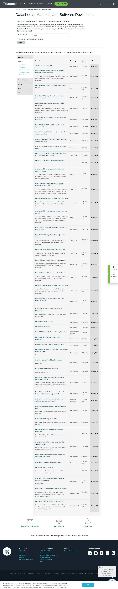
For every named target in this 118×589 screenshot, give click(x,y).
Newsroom (22, 555)
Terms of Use (47, 573)
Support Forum (88, 526)
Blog (41, 561)
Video (19, 92)
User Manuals (22, 64)
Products (22, 4)
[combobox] (50, 35)
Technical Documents (23, 79)
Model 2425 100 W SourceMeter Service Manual (49, 501)
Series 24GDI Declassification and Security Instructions (51, 332)
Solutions (31, 4)
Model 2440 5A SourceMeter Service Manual (48, 462)
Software (20, 84)
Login (104, 3)
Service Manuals (23, 74)
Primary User (22, 67)
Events (21, 557)
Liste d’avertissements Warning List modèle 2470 (49, 344)
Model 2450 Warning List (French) (45, 467)
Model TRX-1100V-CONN (42, 326)
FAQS (19, 88)
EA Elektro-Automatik (26, 559)
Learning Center (45, 557)
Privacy (38, 573)
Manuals (20, 61)
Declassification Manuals (24, 69)
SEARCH (21, 42)
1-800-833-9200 (45, 551)
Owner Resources (46, 559)
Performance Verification (24, 72)
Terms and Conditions (59, 573)
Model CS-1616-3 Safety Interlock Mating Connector (50, 160)
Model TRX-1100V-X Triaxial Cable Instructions (48, 360)
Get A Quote (61, 4)
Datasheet (20, 57)
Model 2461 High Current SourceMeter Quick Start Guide (51, 285)
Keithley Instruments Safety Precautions (46, 368)
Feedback (90, 573)
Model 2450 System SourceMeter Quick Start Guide (50, 249)
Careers (21, 553)
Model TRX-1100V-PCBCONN (44, 321)
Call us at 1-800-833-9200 (76, 573)
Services (40, 4)
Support (49, 4)
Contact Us (43, 553)
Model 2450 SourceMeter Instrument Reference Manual (51, 260)
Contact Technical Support (30, 526)
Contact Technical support (49, 555)
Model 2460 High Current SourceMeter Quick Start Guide (51, 198)
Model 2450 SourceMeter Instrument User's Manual (50, 273)
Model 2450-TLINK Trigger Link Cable (46, 419)
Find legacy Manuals (81, 536)
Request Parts (59, 526)
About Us (22, 551)
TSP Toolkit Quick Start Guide (43, 65)
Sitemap (30, 573)
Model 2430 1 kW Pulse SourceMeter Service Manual (50, 488)
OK (88, 584)
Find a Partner (69, 551)
